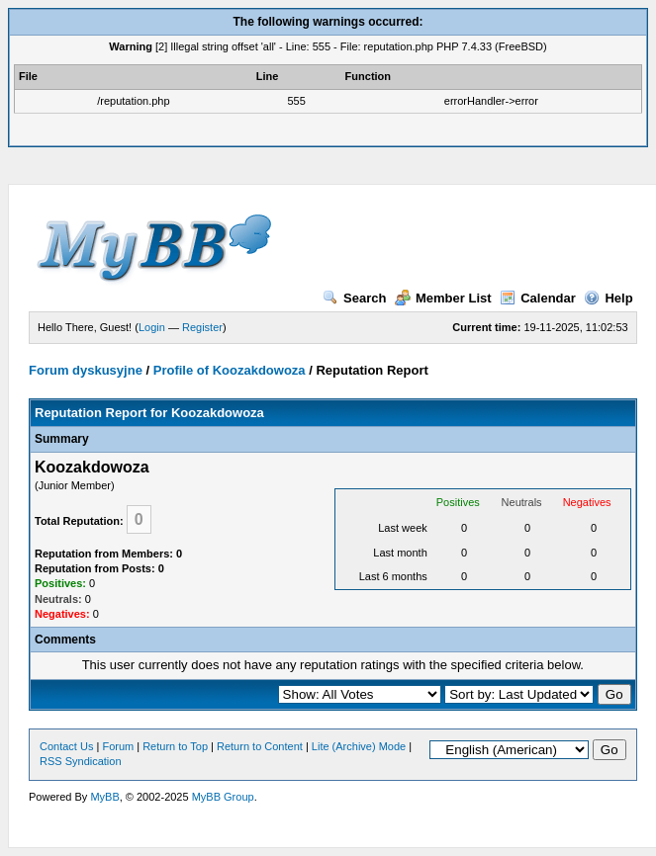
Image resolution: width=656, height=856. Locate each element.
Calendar (538, 298)
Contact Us (66, 746)
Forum (118, 746)
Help (608, 298)
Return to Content (260, 746)
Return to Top (175, 746)
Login (152, 327)
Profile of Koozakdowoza (229, 370)
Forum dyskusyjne (85, 370)
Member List (443, 298)
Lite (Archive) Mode (359, 746)
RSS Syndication (81, 761)
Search (354, 298)
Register (202, 327)
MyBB (104, 797)
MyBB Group (223, 797)
